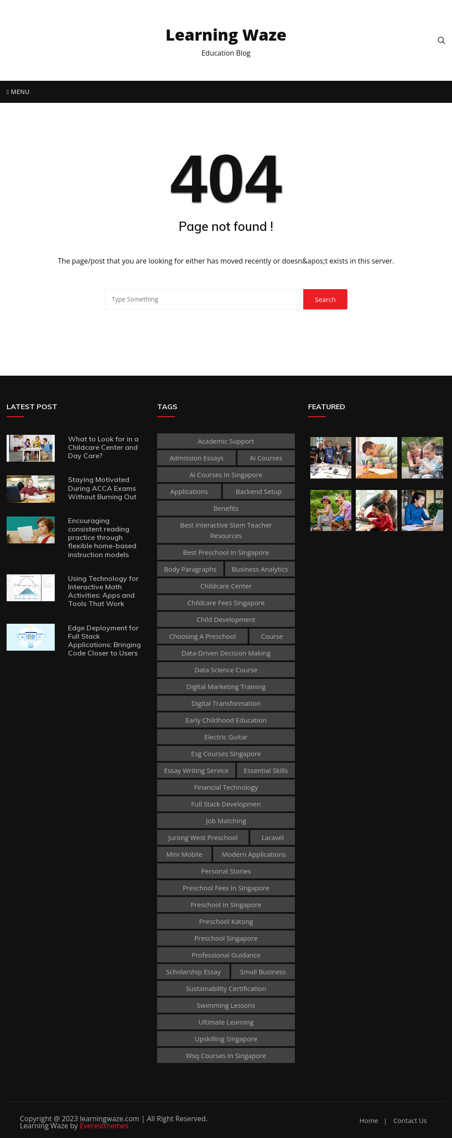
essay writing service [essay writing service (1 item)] (196, 770)
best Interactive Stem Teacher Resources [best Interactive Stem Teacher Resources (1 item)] (226, 530)
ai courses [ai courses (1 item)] (266, 457)
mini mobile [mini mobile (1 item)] (184, 854)
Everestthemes (104, 1125)
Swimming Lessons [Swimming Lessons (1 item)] (226, 1005)
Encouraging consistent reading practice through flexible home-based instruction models (102, 537)
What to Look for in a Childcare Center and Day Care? (103, 447)
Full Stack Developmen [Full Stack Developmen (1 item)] (226, 803)
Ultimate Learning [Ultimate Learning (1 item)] (226, 1021)
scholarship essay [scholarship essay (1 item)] (193, 971)
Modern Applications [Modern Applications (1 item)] (254, 854)
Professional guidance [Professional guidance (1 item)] (226, 954)
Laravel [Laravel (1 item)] (272, 837)
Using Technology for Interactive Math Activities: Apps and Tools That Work (103, 591)
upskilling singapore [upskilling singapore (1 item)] (226, 1038)
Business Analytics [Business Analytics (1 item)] (260, 569)
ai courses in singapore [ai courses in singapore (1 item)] (225, 474)
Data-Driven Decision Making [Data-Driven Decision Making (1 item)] (226, 652)
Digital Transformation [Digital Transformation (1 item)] (226, 703)
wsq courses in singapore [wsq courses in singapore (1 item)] (226, 1055)
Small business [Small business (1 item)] (263, 971)
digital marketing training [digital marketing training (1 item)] (225, 686)
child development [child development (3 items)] (225, 619)
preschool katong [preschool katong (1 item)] (226, 921)
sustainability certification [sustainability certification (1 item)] (226, 988)
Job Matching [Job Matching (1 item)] (226, 820)
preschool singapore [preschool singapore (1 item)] (225, 938)
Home (368, 1120)
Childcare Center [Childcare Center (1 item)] (226, 585)
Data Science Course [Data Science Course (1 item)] (226, 669)
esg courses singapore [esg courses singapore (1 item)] (226, 753)
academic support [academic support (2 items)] (226, 441)
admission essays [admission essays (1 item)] (196, 457)
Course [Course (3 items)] (272, 636)
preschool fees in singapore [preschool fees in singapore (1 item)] (226, 887)
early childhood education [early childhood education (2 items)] (225, 720)
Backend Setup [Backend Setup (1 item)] (259, 491)
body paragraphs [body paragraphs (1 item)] (190, 569)
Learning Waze (226, 34)
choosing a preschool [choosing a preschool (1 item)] (202, 636)
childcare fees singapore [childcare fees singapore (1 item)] (225, 602)
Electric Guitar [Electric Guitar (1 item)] (226, 736)
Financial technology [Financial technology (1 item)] (226, 787)
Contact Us (410, 1120)
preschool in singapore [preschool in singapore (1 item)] (226, 904)
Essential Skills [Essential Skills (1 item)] (266, 770)
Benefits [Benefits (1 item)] (225, 508)
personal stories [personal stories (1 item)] (226, 871)
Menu (18, 91)
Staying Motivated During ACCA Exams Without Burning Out (102, 488)
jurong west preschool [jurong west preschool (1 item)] (202, 837)
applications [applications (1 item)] (189, 491)
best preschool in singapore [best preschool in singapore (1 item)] (226, 552)
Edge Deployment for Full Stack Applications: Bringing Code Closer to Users (104, 640)
